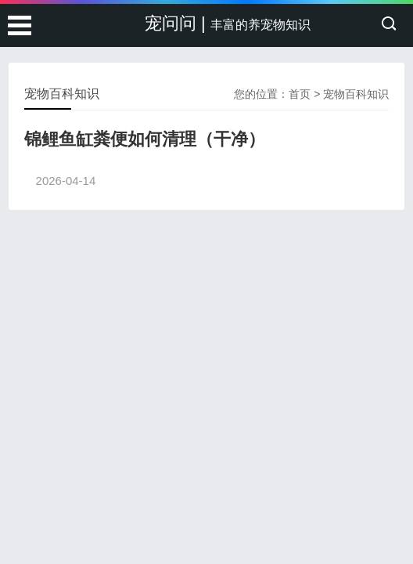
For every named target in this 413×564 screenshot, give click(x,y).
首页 (300, 94)
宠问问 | (228, 23)
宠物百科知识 (356, 94)
